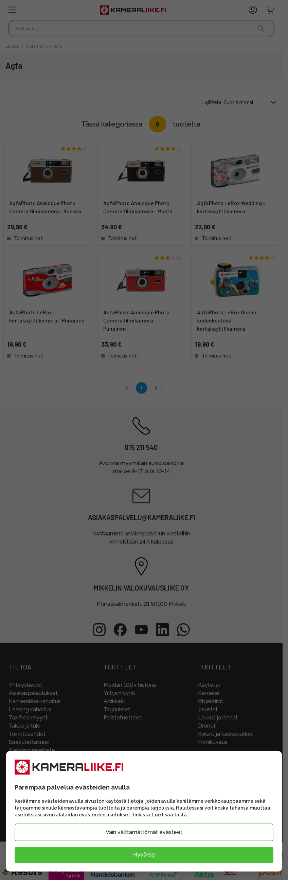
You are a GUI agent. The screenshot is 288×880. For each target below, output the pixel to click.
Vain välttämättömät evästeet (144, 832)
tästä (180, 814)
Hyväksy (144, 854)
